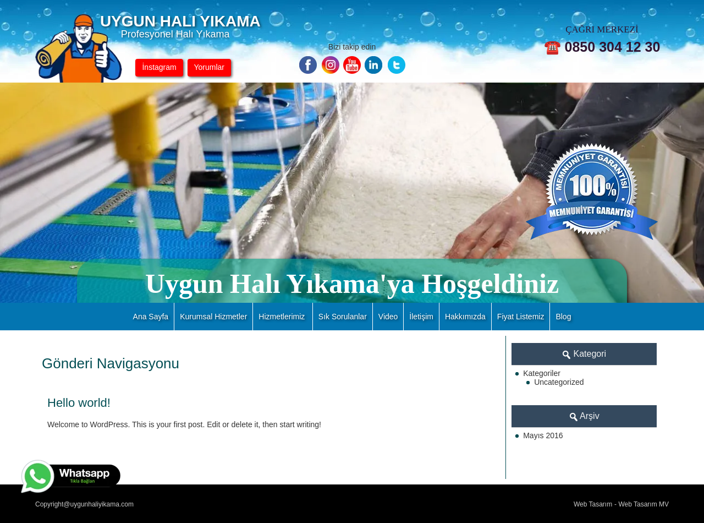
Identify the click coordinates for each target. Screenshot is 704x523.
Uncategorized (559, 382)
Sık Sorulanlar (342, 316)
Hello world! (79, 403)
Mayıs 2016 (543, 435)
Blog (563, 316)
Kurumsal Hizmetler (213, 316)
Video (388, 316)
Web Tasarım (593, 504)
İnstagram (159, 67)
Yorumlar (209, 67)
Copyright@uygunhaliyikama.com (84, 504)
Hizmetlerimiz (281, 316)
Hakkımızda (465, 316)
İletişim (421, 316)
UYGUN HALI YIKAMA (180, 21)
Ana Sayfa (151, 316)
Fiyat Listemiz (520, 316)
